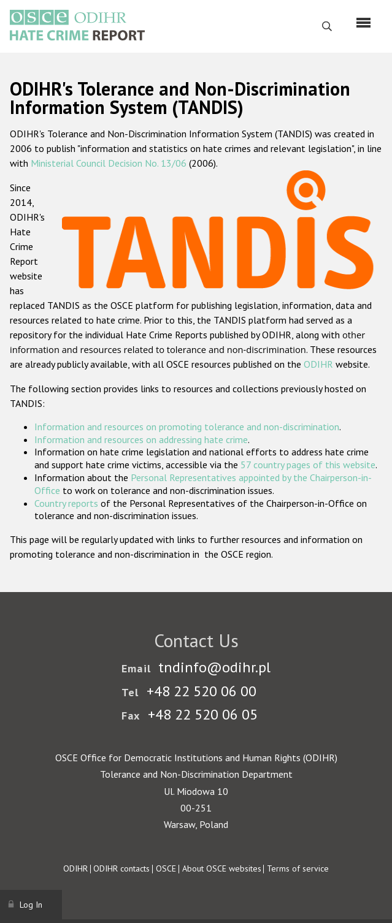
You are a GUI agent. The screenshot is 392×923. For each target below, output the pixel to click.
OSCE (166, 868)
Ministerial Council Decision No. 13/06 (108, 163)
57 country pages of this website (307, 464)
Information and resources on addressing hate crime (141, 439)
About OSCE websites (221, 868)
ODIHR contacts (121, 868)
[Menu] (363, 23)
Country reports (66, 503)
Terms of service (298, 868)
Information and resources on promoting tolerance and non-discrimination (186, 426)
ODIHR (318, 364)
